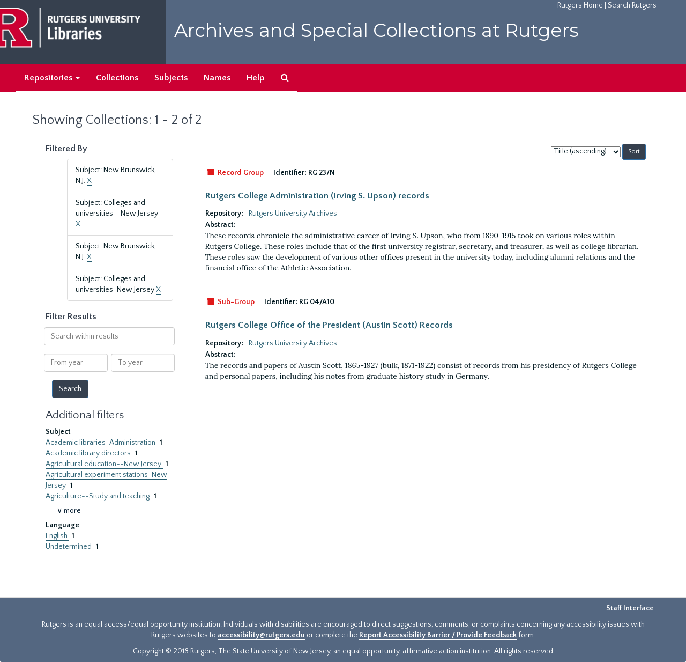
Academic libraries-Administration (101, 442)
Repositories (52, 78)
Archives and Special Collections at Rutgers (376, 30)
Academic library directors (89, 453)
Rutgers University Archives (293, 213)
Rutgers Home (580, 5)
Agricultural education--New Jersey (104, 464)
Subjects (171, 78)
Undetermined (69, 546)
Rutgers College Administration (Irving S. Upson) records (317, 196)
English (57, 536)
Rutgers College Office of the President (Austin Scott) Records (329, 325)
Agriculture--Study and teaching (98, 496)
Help (256, 78)
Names (217, 78)
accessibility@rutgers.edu (261, 635)
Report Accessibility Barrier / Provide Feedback (438, 635)
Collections (117, 78)
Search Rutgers (632, 5)
